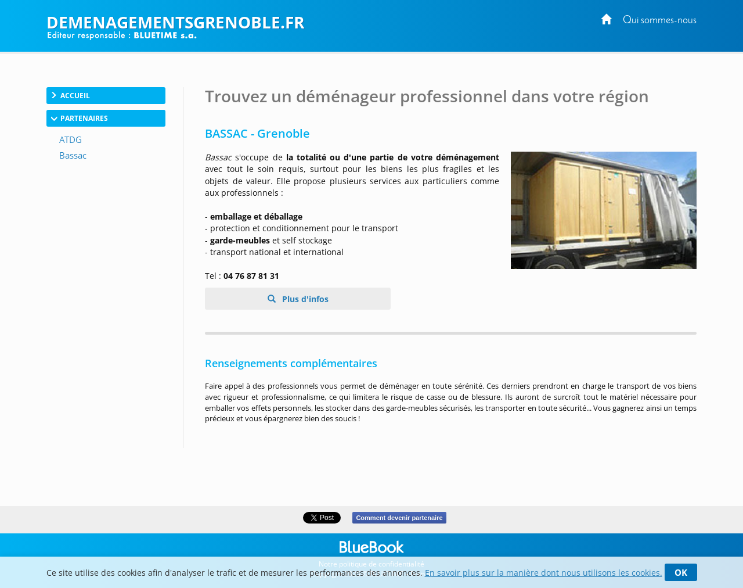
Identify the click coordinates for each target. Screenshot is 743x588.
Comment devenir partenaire (399, 517)
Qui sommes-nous (660, 20)
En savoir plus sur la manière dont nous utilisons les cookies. (543, 572)
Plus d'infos (304, 298)
